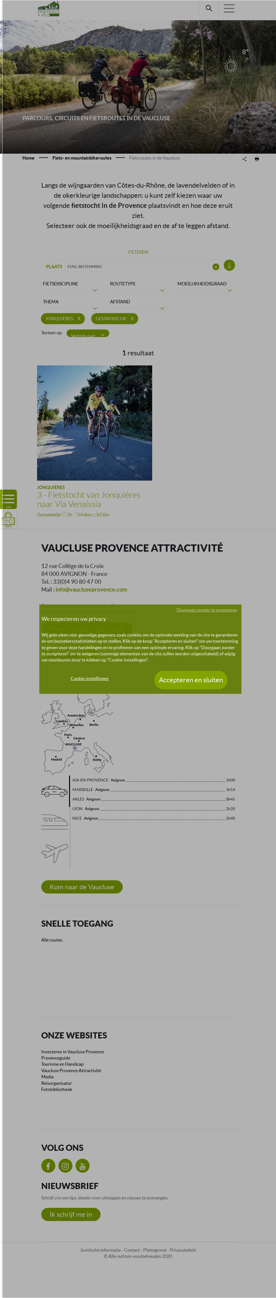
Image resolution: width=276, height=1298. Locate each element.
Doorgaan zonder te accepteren (207, 609)
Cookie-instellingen (90, 678)
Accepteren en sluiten (191, 680)
